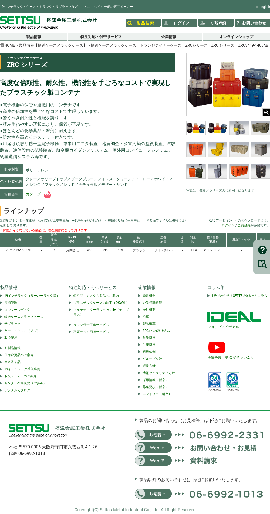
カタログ (38, 194)
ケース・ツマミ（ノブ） (22, 331)
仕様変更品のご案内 (18, 355)
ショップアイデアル (223, 327)
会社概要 (149, 310)
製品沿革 (149, 324)
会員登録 (244, 225)
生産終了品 (12, 362)
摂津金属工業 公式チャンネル (230, 358)
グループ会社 (152, 359)
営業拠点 (149, 338)
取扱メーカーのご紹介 (20, 376)
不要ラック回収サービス (91, 332)
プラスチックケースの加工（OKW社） (101, 303)
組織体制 (149, 352)
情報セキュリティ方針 (159, 373)
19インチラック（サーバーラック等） (32, 296)
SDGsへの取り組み (156, 331)
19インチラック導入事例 (22, 369)
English (264, 7)
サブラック (12, 324)
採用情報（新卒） (155, 380)
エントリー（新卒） (157, 394)
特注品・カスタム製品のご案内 (96, 296)
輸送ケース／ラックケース (23, 317)
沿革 (146, 317)
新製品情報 (12, 348)
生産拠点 (149, 345)
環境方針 (149, 366)
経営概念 (149, 296)
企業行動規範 (152, 303)
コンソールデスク (17, 310)
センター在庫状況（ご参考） (25, 383)
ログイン (228, 225)
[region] (228, 153)
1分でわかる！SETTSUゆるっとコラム (239, 296)
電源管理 (10, 303)
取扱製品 (10, 338)
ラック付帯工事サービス (91, 325)
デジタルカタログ (17, 390)
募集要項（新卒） (155, 387)
